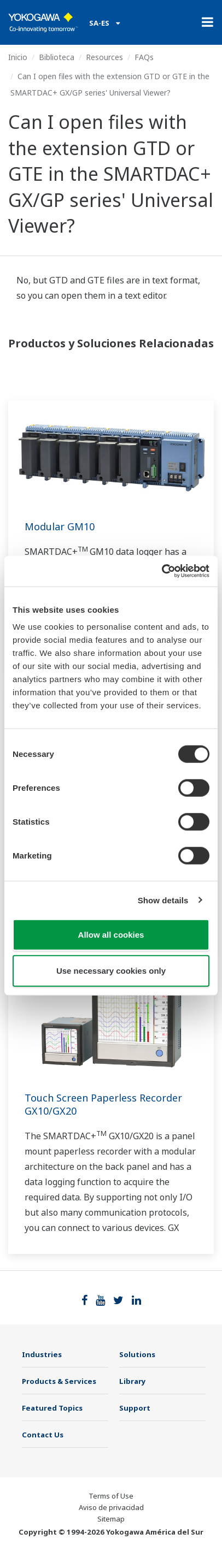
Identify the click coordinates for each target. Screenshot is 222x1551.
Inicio (17, 57)
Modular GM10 (60, 526)
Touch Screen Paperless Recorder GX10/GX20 (103, 1104)
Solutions (137, 1354)
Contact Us (42, 1435)
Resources (104, 57)
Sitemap (111, 1519)
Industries (42, 1354)
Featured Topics (52, 1408)
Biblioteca (56, 57)
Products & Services (59, 1381)
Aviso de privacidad (111, 1507)
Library (132, 1381)
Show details (163, 899)
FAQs (144, 57)
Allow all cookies (111, 934)
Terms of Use (111, 1496)
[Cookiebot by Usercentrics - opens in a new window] (161, 571)
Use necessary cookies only (111, 970)
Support (134, 1408)
